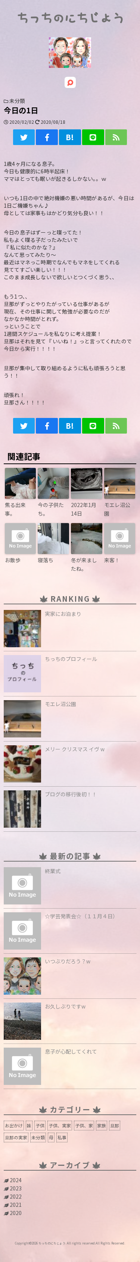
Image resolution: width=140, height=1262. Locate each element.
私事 (61, 1137)
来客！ (112, 560)
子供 (39, 1125)
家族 (101, 1125)
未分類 (38, 1137)
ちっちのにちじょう (70, 18)
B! (70, 137)
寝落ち (45, 560)
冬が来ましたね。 (84, 564)
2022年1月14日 (83, 509)
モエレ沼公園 (117, 509)
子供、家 (84, 1125)
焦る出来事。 (15, 509)
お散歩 (13, 560)
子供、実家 (60, 1125)
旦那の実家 (16, 1137)
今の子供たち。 (51, 509)
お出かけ (14, 1125)
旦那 (114, 1125)
